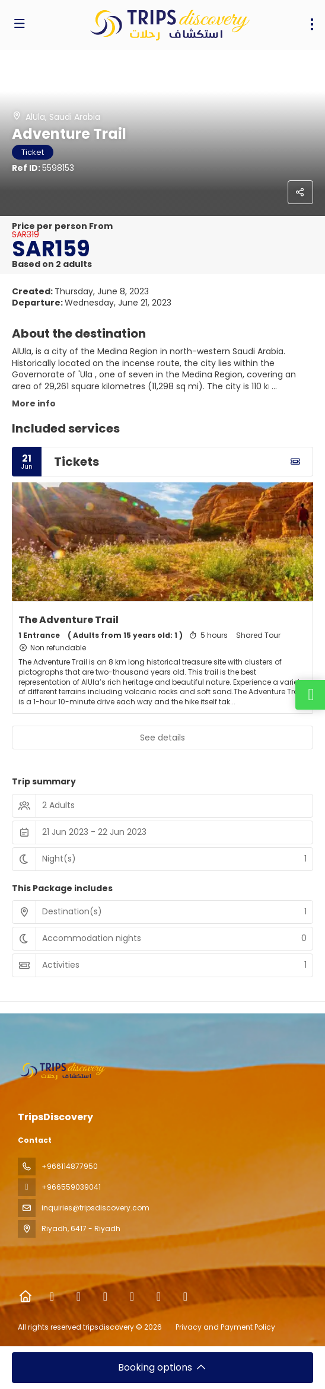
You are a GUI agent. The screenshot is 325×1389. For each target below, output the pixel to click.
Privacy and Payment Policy (225, 1327)
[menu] (312, 24)
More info (34, 403)
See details (162, 737)
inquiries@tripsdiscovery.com (95, 1208)
